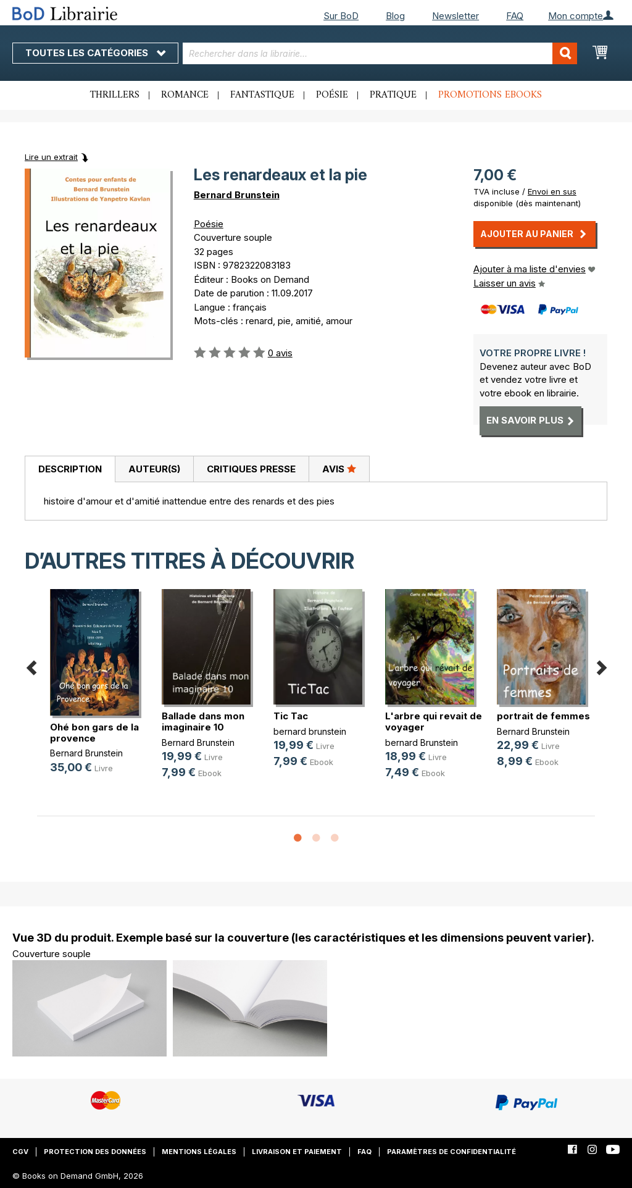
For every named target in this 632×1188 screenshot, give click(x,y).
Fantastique (262, 95)
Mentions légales (199, 1151)
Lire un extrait (51, 157)
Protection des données (95, 1151)
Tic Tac (290, 716)
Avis (339, 468)
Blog (395, 16)
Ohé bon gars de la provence (94, 732)
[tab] (70, 469)
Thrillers (114, 95)
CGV (20, 1151)
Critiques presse (251, 469)
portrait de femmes (543, 716)
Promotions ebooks (490, 95)
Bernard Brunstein (237, 195)
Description (70, 469)
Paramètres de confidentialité (451, 1151)
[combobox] (380, 53)
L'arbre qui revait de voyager (433, 721)
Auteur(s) (154, 469)
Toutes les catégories (95, 53)
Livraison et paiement (297, 1151)
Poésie (332, 95)
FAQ (514, 16)
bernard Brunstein (421, 742)
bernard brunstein (309, 731)
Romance (185, 95)
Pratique (393, 95)
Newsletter (455, 16)
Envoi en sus (552, 191)
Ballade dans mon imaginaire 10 (203, 721)
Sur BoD (341, 16)
